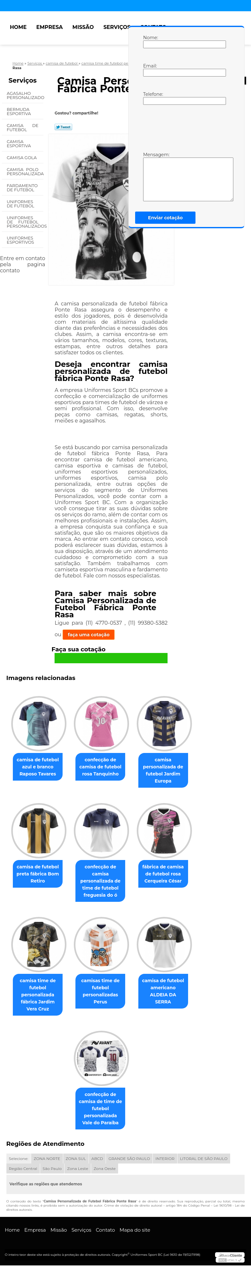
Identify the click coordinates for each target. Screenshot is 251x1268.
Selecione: (18, 1161)
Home (18, 27)
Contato (105, 1232)
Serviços (116, 27)
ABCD (97, 1161)
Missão (83, 27)
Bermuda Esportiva (19, 111)
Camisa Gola (22, 157)
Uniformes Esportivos (21, 240)
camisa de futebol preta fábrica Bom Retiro (35, 875)
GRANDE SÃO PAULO (129, 1161)
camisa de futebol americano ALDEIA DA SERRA (165, 990)
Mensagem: (149, 176)
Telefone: (149, 98)
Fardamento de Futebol (22, 187)
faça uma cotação (88, 635)
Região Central (23, 1171)
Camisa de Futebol (23, 127)
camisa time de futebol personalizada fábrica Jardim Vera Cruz (35, 997)
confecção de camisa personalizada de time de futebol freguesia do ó (100, 882)
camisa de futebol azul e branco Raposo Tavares (35, 767)
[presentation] (184, 127)
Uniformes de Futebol (21, 203)
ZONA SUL (76, 1161)
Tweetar (63, 127)
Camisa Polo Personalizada (25, 171)
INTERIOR (164, 1161)
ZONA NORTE (47, 1161)
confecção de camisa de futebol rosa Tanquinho (100, 767)
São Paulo (52, 1171)
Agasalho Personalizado (25, 95)
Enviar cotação (165, 218)
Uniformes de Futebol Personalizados (25, 222)
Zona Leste (77, 1171)
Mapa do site (134, 1232)
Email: (149, 70)
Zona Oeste (105, 1171)
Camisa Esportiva (19, 143)
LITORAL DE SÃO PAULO (204, 1161)
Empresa (49, 27)
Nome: (149, 41)
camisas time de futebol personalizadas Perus (100, 993)
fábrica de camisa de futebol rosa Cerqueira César (165, 875)
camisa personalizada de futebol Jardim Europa (166, 770)
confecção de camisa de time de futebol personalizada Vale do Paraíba (100, 1111)
